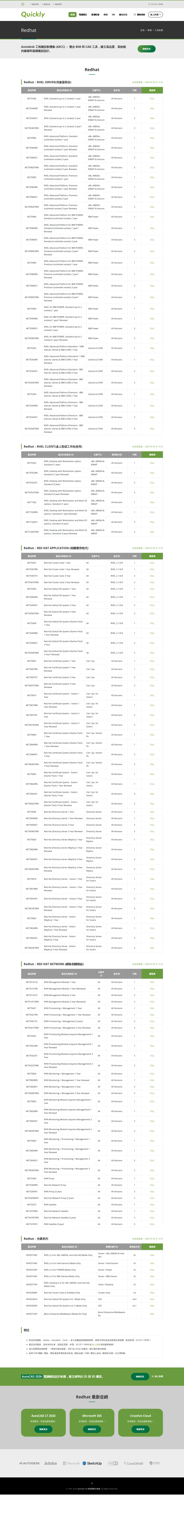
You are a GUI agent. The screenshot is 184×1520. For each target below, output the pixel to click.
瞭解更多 (147, 48)
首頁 (142, 30)
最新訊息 (46, 4)
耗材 (106, 14)
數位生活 (123, 14)
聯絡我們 (58, 4)
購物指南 (139, 14)
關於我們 (35, 4)
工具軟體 (159, 30)
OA (113, 14)
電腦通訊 (83, 14)
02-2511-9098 (155, 4)
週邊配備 (95, 14)
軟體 (72, 14)
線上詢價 (155, 14)
